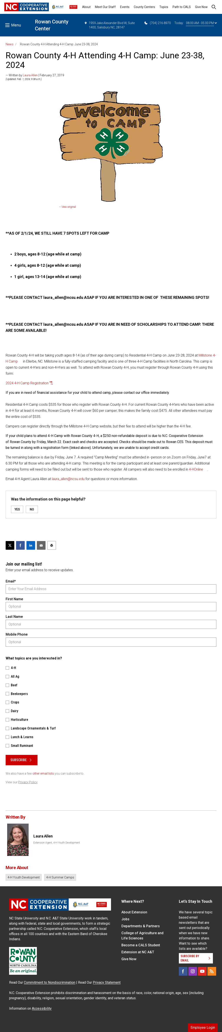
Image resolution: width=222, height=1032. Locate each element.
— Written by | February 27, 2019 (35, 75)
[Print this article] (51, 545)
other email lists (43, 773)
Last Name (14, 617)
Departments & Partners (140, 926)
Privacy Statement (107, 982)
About (86, 7)
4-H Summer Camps (60, 877)
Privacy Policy (28, 782)
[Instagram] (192, 971)
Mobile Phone (17, 634)
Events (124, 7)
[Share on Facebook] (20, 545)
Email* (11, 581)
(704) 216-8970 (157, 23)
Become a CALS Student (140, 945)
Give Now (201, 7)
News (9, 44)
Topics (163, 7)
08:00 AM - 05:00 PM (201, 23)
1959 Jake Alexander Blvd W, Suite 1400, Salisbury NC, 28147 (109, 25)
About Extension (134, 912)
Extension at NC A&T (137, 952)
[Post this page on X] (10, 545)
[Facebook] (183, 971)
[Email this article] (41, 545)
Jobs (125, 919)
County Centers (144, 7)
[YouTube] (202, 971)
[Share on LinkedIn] (30, 545)
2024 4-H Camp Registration (27, 383)
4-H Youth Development (24, 877)
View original (69, 206)
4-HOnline (196, 469)
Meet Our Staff (105, 7)
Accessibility (42, 1008)
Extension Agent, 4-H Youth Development (56, 842)
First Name (14, 599)
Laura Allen (30, 75)
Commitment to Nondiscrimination (49, 982)
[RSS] (211, 971)
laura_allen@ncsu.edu (68, 479)
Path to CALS (182, 7)
